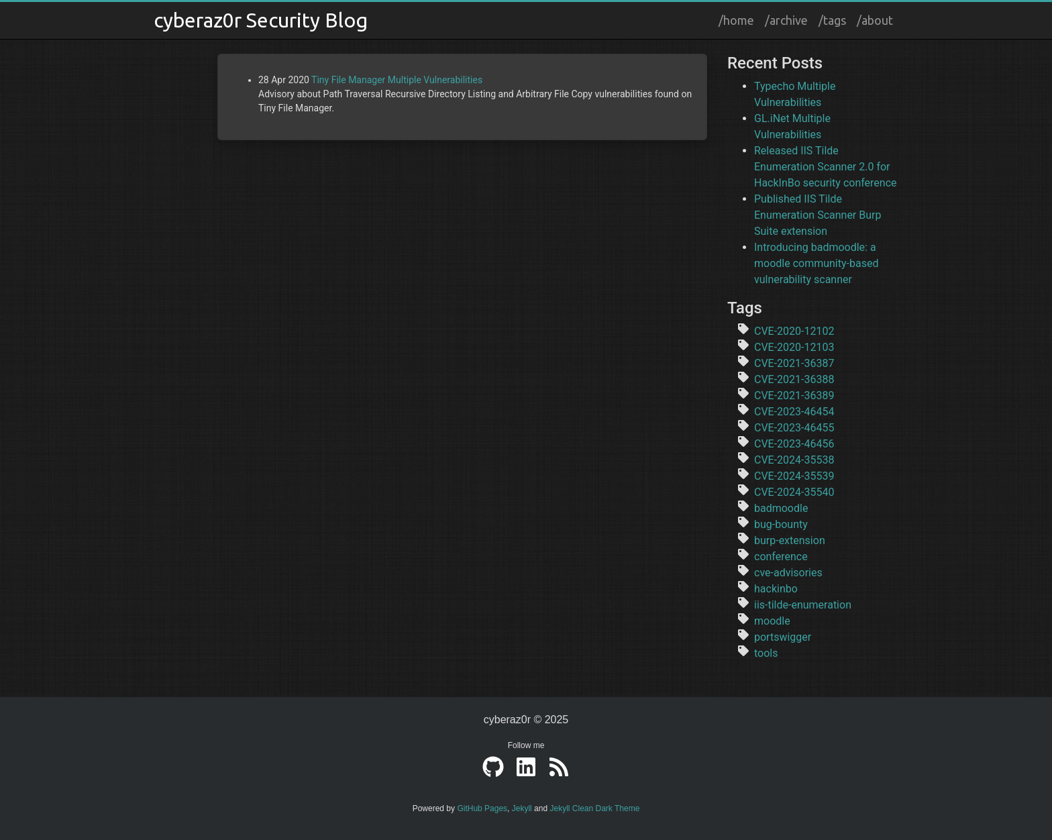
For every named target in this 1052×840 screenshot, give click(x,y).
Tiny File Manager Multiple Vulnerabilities (396, 79)
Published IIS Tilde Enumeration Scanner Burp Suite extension (817, 215)
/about (875, 20)
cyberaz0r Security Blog (261, 20)
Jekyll (522, 808)
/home (736, 20)
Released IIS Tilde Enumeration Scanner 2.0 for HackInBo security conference (825, 166)
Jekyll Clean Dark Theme (594, 808)
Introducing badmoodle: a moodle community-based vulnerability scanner (816, 263)
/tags (832, 20)
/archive (786, 20)
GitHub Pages (482, 808)
